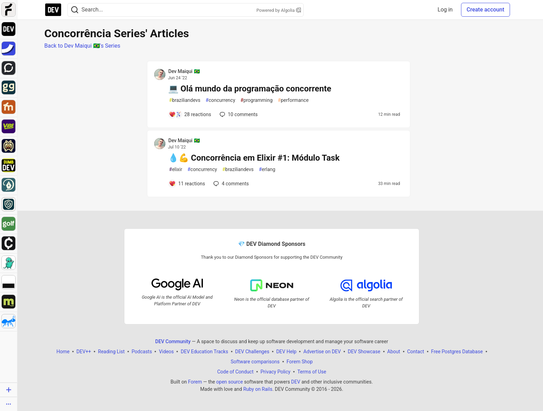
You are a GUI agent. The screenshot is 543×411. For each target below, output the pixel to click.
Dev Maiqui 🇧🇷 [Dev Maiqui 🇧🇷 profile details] (184, 71)
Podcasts (141, 351)
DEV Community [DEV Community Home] (172, 341)
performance (293, 100)
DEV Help (286, 351)
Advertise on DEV (322, 351)
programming (256, 100)
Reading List (111, 351)
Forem (195, 382)
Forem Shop (299, 361)
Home (62, 351)
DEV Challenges (252, 351)
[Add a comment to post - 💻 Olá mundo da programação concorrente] (190, 114)
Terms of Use (311, 371)
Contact (415, 351)
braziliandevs (184, 100)
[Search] (75, 9)
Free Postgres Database (457, 351)
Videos (166, 351)
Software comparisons (254, 361)
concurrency (220, 100)
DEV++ (83, 351)
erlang (267, 169)
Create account (485, 9)
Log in (445, 9)
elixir (175, 169)
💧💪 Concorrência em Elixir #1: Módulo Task (254, 158)
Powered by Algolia (278, 10)
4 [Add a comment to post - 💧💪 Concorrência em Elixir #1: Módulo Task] (230, 183)
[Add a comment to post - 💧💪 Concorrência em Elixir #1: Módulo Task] (187, 183)
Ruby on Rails (257, 389)
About (393, 351)
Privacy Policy (275, 371)
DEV (295, 382)
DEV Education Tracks (204, 351)
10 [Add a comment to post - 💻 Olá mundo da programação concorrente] (238, 114)
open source (229, 382)
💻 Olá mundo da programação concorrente (249, 89)
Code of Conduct (235, 371)
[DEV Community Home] (53, 10)
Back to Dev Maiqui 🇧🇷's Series (82, 45)
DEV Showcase (363, 351)
